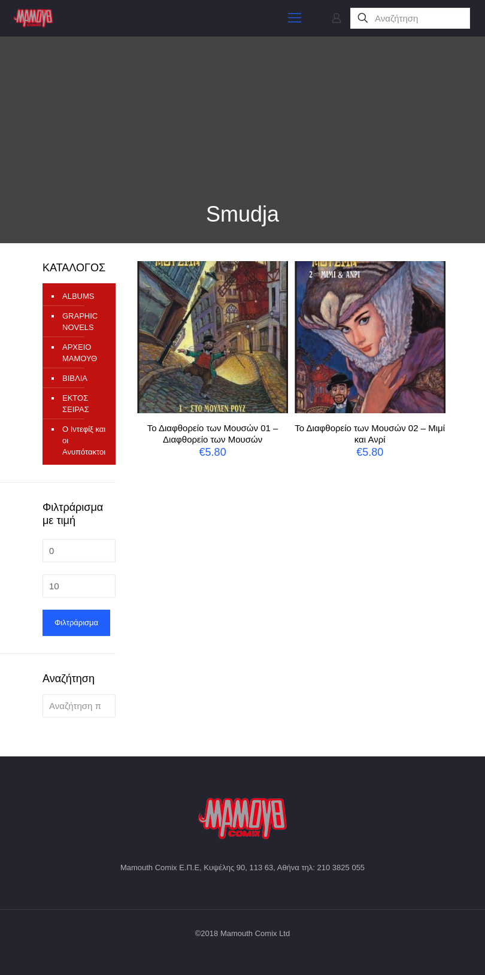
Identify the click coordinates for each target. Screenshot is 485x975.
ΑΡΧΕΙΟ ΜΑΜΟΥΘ (79, 353)
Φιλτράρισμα (76, 622)
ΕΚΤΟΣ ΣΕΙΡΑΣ (75, 403)
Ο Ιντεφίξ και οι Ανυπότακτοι (83, 440)
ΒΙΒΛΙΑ (74, 378)
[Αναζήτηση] (410, 18)
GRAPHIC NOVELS (80, 321)
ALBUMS (78, 296)
